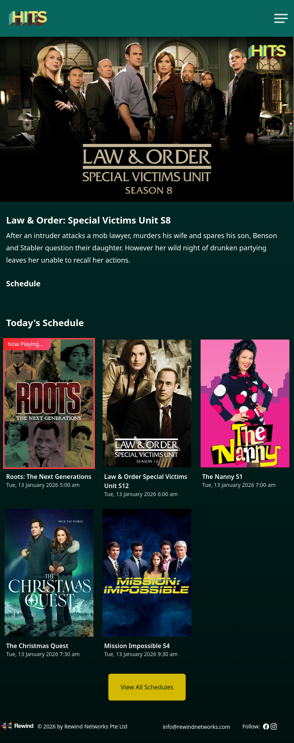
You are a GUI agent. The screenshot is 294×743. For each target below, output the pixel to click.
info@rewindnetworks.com (196, 726)
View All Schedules (147, 687)
